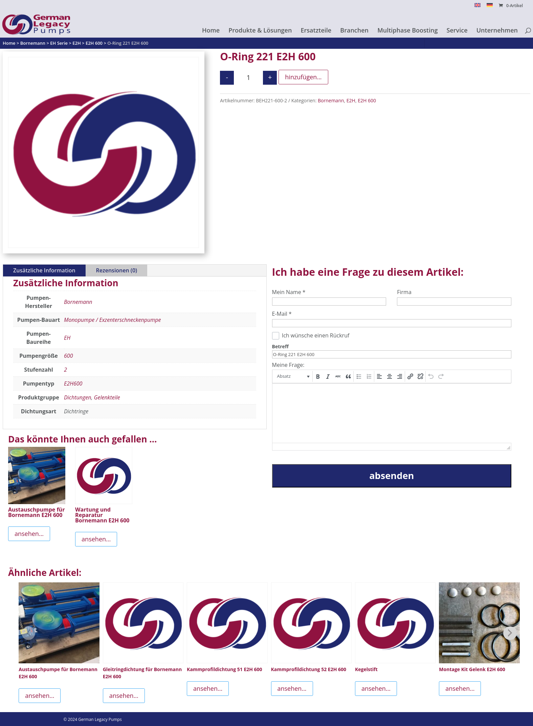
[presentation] (293, 376)
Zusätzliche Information (44, 270)
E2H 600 (367, 100)
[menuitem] (477, 7)
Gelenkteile (107, 397)
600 (68, 355)
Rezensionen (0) (116, 270)
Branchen (354, 31)
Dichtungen (77, 397)
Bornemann (331, 100)
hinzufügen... (303, 77)
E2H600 (73, 383)
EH (67, 337)
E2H (351, 100)
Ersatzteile (316, 31)
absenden (391, 475)
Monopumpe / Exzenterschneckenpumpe (112, 320)
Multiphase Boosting (407, 31)
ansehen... (29, 534)
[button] (293, 376)
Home (211, 31)
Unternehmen (497, 31)
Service (457, 31)
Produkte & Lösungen (260, 31)
